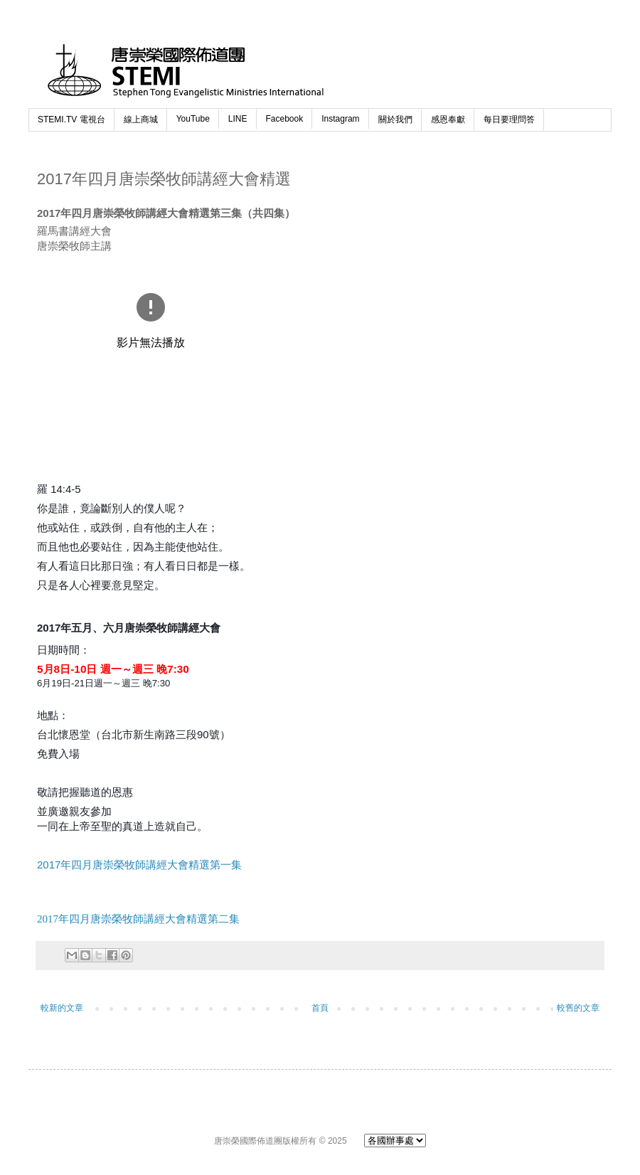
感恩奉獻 (448, 119)
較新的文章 (62, 1008)
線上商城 (141, 119)
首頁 (320, 1008)
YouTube (193, 119)
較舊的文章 (578, 1008)
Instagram (340, 119)
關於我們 (395, 119)
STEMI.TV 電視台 (71, 119)
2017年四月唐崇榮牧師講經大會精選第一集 (139, 864)
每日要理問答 (509, 119)
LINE (237, 119)
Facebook (285, 119)
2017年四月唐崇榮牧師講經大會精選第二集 (138, 919)
